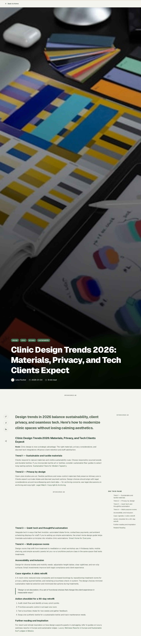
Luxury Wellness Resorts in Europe (73, 628)
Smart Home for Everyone (80, 538)
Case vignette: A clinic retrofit (124, 516)
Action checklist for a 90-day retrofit (124, 520)
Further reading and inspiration (125, 525)
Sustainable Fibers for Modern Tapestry (50, 466)
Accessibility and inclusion (123, 513)
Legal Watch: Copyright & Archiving (51, 485)
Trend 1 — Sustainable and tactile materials (123, 496)
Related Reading (119, 528)
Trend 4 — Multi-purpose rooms (125, 509)
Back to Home (12, 4)
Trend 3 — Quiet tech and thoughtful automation (123, 505)
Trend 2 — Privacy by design (124, 501)
